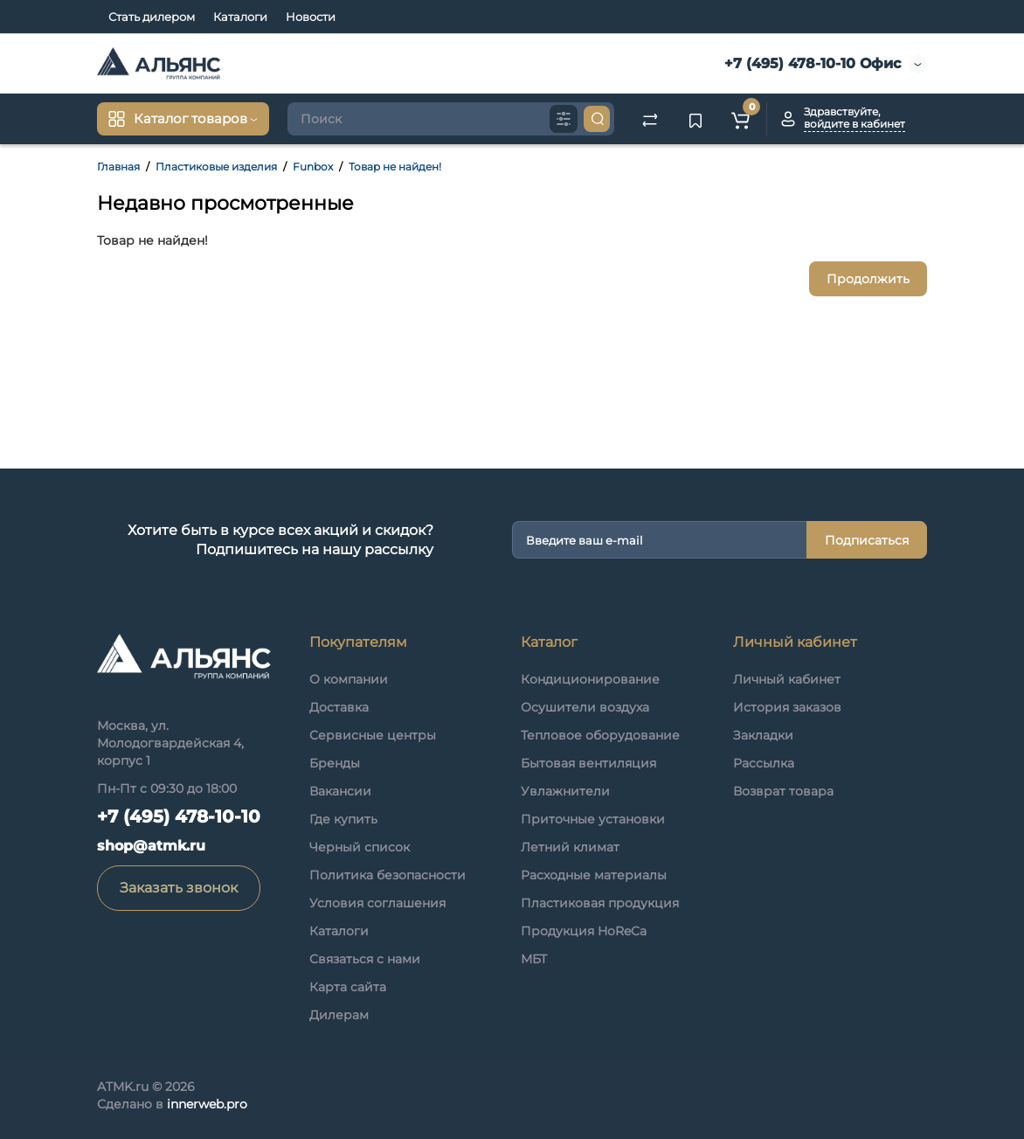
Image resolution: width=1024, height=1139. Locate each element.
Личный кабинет (787, 679)
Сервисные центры (372, 735)
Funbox (313, 166)
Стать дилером (151, 17)
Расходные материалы (594, 875)
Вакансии (340, 791)
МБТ (534, 959)
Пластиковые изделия (216, 166)
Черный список (359, 847)
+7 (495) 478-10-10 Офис (810, 63)
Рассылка (763, 763)
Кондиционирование (590, 679)
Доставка (339, 707)
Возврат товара (783, 791)
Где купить (343, 819)
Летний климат (570, 847)
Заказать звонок (179, 887)
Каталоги (240, 17)
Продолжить (868, 279)
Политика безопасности (387, 875)
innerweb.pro (207, 1104)
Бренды (334, 763)
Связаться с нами (364, 959)
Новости (311, 17)
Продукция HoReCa (584, 931)
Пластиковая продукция (600, 903)
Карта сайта (347, 987)
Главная (118, 166)
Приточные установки (593, 819)
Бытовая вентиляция (588, 763)
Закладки (763, 735)
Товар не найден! (395, 166)
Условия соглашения (377, 903)
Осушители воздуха (585, 707)
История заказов (787, 707)
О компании (348, 679)
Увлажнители (565, 791)
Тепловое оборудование (600, 735)
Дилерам (339, 1015)
